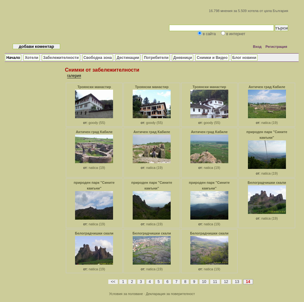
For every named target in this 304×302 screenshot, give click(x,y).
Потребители (156, 57)
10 (204, 282)
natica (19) (269, 123)
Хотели (31, 57)
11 (215, 282)
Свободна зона (98, 57)
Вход (257, 46)
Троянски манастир (94, 87)
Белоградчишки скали (267, 182)
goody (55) (97, 123)
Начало (13, 57)
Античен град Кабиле (267, 87)
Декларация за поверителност (170, 294)
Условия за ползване (126, 294)
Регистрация (276, 46)
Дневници (182, 57)
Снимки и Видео (212, 57)
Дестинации (128, 57)
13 (237, 282)
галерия (74, 76)
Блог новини (244, 57)
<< (113, 282)
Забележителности (61, 57)
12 (226, 282)
